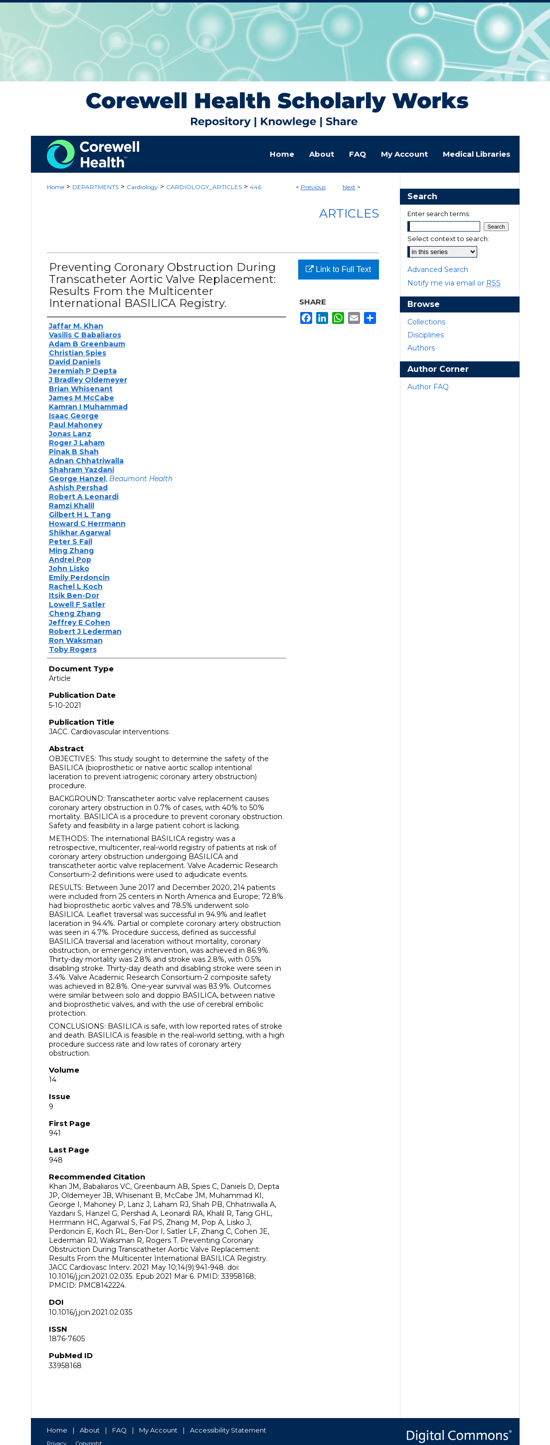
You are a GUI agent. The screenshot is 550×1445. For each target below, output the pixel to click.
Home (55, 187)
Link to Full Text (338, 269)
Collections (426, 321)
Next (349, 187)
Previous (313, 187)
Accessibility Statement (228, 1430)
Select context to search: (448, 239)
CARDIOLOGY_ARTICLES (204, 187)
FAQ (119, 1430)
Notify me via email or (454, 283)
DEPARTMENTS (95, 187)
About (90, 1430)
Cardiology (142, 187)
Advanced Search (437, 269)
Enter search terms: (438, 214)
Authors (421, 347)
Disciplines (425, 334)
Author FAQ (428, 386)
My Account (158, 1430)
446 (255, 187)
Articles (349, 213)
